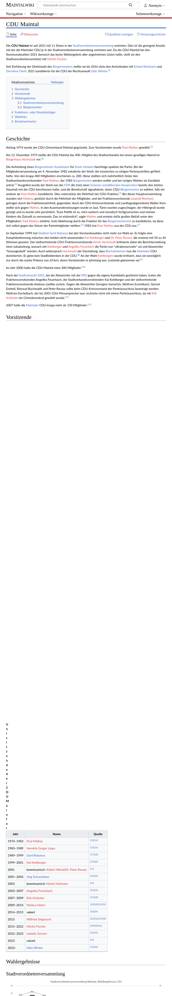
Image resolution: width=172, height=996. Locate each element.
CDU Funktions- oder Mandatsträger (44, 613)
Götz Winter (99, 71)
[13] (92, 338)
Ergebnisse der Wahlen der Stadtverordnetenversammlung (59, 573)
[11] (67, 297)
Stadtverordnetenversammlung (93, 45)
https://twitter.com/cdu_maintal (31, 642)
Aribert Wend (55, 367)
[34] (96, 409)
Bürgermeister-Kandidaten (52, 167)
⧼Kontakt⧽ (12, 990)
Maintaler (143, 251)
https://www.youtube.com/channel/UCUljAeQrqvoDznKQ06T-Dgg (55, 651)
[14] (96, 338)
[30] (96, 402)
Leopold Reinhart (142, 198)
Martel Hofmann (57, 381)
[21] (92, 366)
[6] (82, 224)
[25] (92, 388)
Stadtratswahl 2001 (31, 275)
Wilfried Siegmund (38, 417)
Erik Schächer (35, 396)
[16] (96, 345)
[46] (96, 445)
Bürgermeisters (63, 66)
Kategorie (12, 960)
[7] (138, 224)
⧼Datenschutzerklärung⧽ (36, 990)
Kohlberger (54, 246)
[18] (96, 352)
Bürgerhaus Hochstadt (20, 159)
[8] (78, 254)
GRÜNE (61, 939)
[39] (92, 423)
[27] (92, 395)
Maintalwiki (20, 5)
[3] (42, 158)
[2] (151, 146)
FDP (67, 185)
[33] (92, 409)
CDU (49, 939)
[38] (104, 416)
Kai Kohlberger (94, 237)
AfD (101, 939)
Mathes (28, 198)
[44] (92, 437)
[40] (96, 423)
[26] (96, 388)
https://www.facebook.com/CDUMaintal (37, 638)
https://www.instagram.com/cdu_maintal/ (38, 647)
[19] (92, 359)
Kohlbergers (105, 255)
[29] (92, 402)
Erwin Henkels (84, 167)
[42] (92, 430)
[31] (100, 402)
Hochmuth (70, 251)
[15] (92, 345)
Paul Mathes (130, 147)
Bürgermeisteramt (119, 221)
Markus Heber (35, 403)
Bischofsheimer (116, 251)
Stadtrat (43, 233)
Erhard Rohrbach (145, 66)
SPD (84, 275)
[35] (92, 416)
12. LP (55, 931)
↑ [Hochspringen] (17, 672)
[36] (96, 416)
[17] (92, 352)
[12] (89, 304)
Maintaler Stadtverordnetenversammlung (110, 931)
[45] (92, 445)
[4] (16, 184)
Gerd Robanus (59, 233)
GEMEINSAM (117, 939)
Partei (25, 960)
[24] (92, 380)
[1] (109, 70)
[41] (100, 423)
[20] (96, 359)
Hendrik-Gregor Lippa (40, 346)
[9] (141, 259)
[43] (96, 430)
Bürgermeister (82, 180)
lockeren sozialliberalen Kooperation (114, 185)
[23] (96, 373)
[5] (120, 193)
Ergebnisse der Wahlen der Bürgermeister (48, 592)
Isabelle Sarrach (36, 431)
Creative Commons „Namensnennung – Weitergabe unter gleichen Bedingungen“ (112, 978)
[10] (83, 267)
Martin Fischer (56, 59)
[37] (100, 416)
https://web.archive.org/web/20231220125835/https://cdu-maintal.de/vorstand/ (77, 915)
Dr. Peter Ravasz (121, 237)
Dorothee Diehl (16, 71)
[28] (96, 395)
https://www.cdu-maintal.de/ (30, 633)
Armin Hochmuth (104, 242)
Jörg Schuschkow (37, 374)
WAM (83, 939)
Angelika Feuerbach (81, 246)
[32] (104, 402)
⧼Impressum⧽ (63, 990)
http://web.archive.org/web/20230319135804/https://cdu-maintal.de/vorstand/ (77, 906)
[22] (92, 373)
